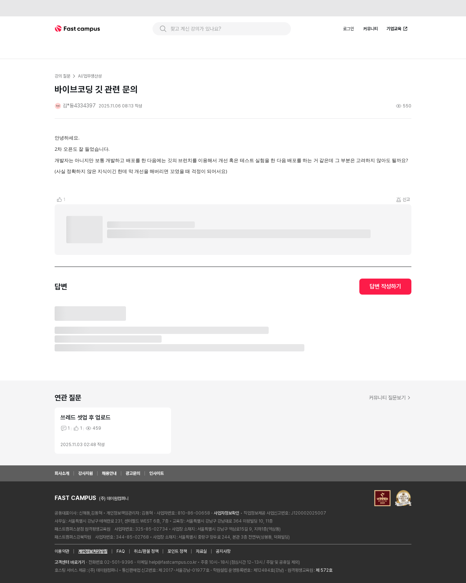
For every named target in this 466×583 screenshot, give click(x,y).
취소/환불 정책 (146, 551)
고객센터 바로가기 (70, 562)
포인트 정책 (177, 551)
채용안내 (109, 473)
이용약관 (62, 551)
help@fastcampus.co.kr (173, 562)
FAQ (120, 551)
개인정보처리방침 (92, 551)
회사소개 (62, 473)
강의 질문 (62, 76)
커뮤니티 (370, 28)
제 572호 (324, 570)
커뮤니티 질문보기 (390, 398)
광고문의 (133, 473)
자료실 (201, 551)
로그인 (348, 28)
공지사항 (223, 551)
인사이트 (156, 473)
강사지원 (85, 473)
